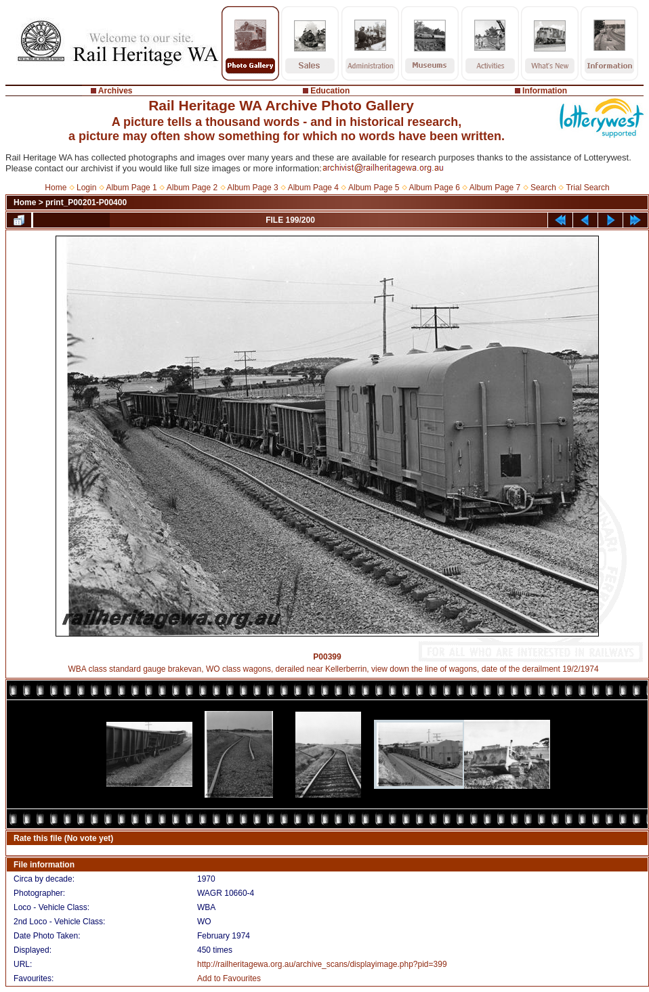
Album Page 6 (434, 187)
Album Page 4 (313, 187)
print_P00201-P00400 (86, 202)
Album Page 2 (192, 187)
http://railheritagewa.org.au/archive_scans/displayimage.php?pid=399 (322, 964)
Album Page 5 (373, 187)
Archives (115, 90)
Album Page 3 (252, 187)
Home (55, 187)
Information (544, 90)
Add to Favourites (229, 978)
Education (330, 90)
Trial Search (587, 187)
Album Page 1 (131, 187)
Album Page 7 (494, 187)
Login (86, 187)
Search (543, 187)
